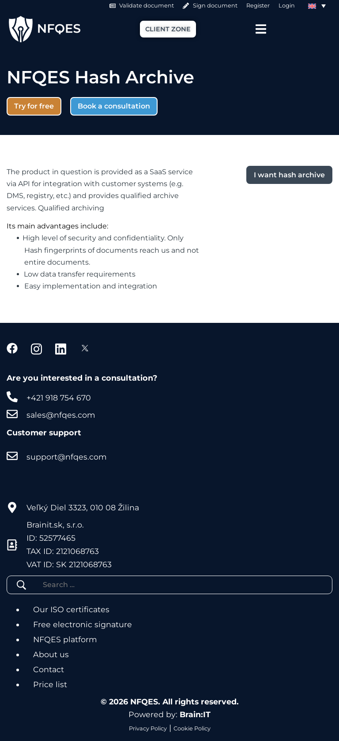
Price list (50, 684)
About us (51, 654)
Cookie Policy (192, 728)
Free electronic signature (82, 624)
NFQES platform (65, 639)
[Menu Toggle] (261, 29)
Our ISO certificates (71, 609)
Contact (48, 669)
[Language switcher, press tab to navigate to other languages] (317, 5)
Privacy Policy (148, 728)
